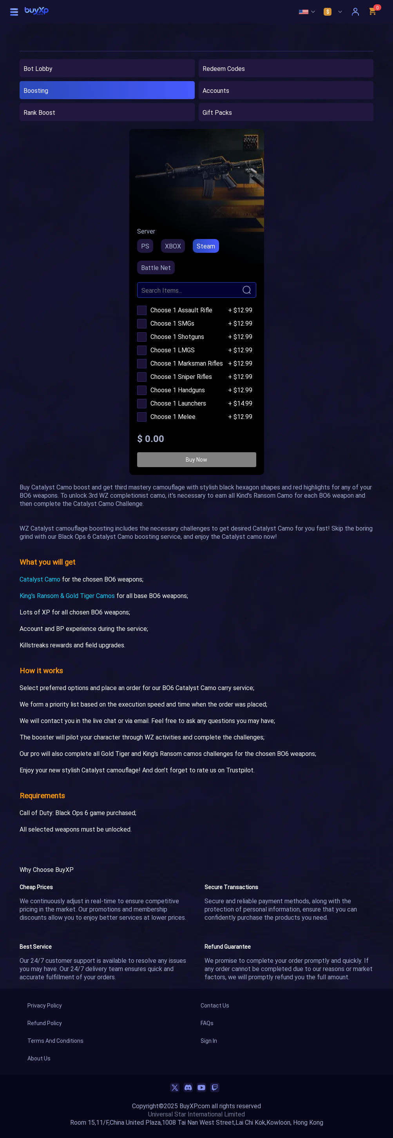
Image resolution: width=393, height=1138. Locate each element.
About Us (39, 1058)
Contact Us (215, 1005)
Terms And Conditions (55, 1040)
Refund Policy (44, 1023)
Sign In (209, 1040)
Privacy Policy (44, 1005)
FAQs (207, 1023)
